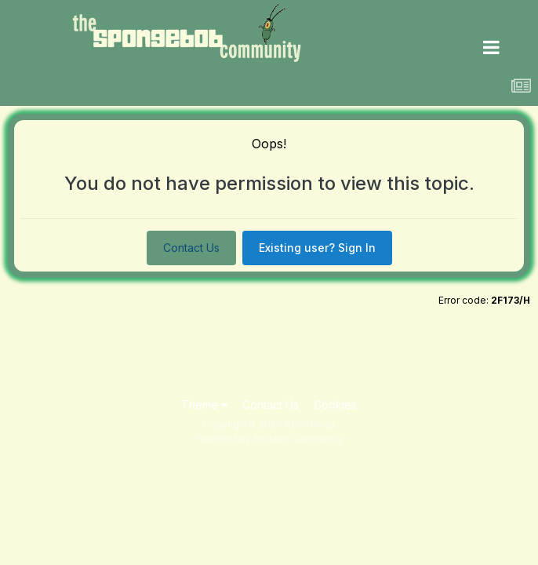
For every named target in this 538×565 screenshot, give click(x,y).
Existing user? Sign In (317, 247)
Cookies (335, 404)
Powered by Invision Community (269, 438)
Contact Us (191, 247)
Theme (204, 404)
